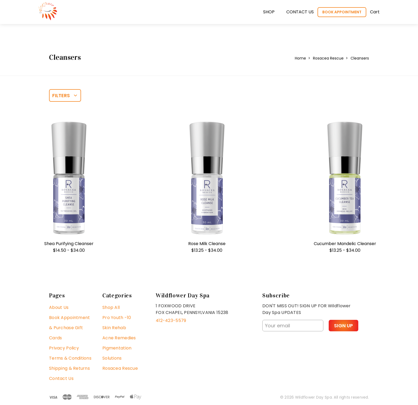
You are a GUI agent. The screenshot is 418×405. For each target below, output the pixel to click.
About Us (59, 307)
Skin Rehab (114, 328)
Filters (61, 95)
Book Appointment (341, 12)
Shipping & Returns (69, 368)
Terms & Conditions (70, 358)
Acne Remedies (119, 338)
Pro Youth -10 (116, 317)
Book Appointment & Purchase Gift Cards (69, 327)
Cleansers (360, 58)
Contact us (300, 12)
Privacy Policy (64, 348)
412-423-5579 (171, 320)
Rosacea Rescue (328, 58)
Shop (269, 12)
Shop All (111, 307)
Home (300, 58)
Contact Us (61, 378)
